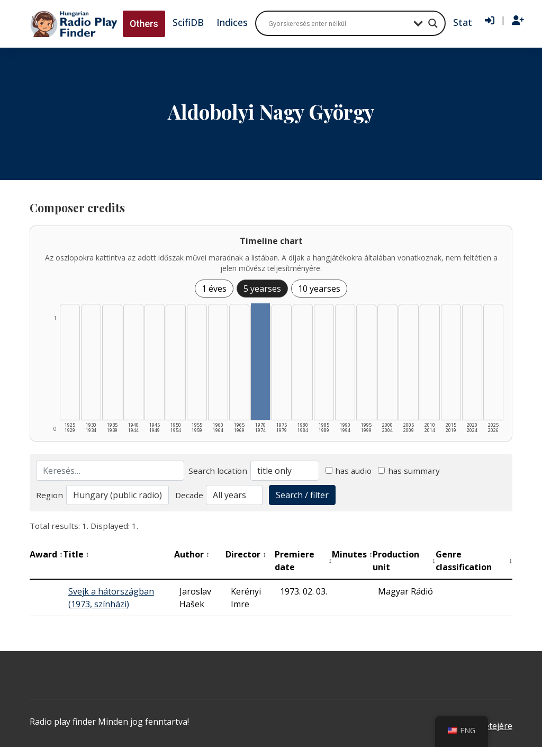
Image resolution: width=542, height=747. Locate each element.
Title (76, 554)
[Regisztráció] (518, 21)
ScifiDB (188, 22)
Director (245, 554)
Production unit (404, 560)
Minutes (352, 554)
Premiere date (303, 560)
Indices (232, 22)
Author (192, 554)
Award (46, 554)
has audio (349, 470)
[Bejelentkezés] (490, 21)
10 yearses (319, 288)
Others (144, 23)
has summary (409, 470)
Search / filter (302, 495)
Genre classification (474, 560)
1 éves (214, 288)
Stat (462, 22)
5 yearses (262, 288)
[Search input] (338, 23)
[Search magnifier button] (433, 23)
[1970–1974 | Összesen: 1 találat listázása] (260, 361)
